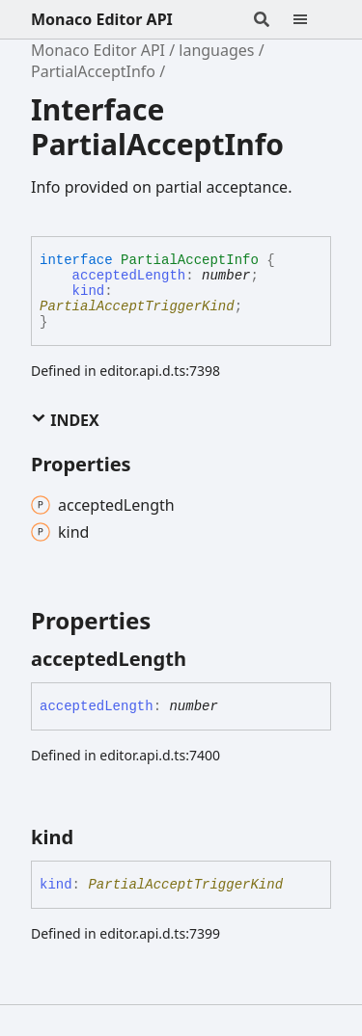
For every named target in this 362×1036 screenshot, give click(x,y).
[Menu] (311, 19)
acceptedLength (129, 275)
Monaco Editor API (102, 19)
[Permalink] (203, 659)
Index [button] (65, 420)
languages (216, 50)
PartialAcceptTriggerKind (137, 306)
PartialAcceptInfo (93, 71)
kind (88, 291)
